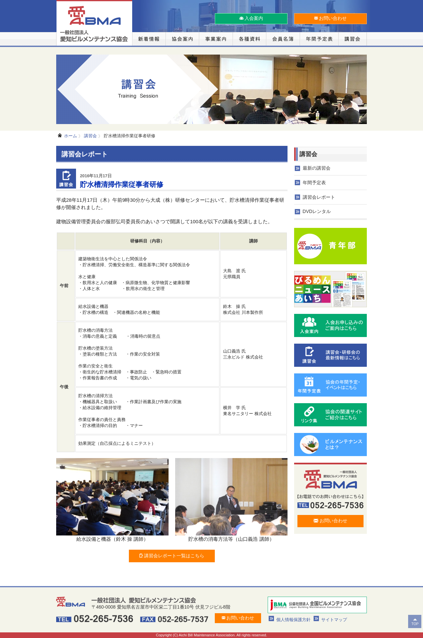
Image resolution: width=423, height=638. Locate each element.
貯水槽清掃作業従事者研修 (129, 135)
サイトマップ (334, 619)
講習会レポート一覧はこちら (172, 555)
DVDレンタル (317, 211)
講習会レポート (319, 197)
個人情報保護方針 (293, 619)
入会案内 (251, 18)
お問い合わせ (330, 18)
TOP (415, 624)
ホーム (70, 135)
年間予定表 (314, 182)
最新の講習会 (316, 168)
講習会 (90, 135)
